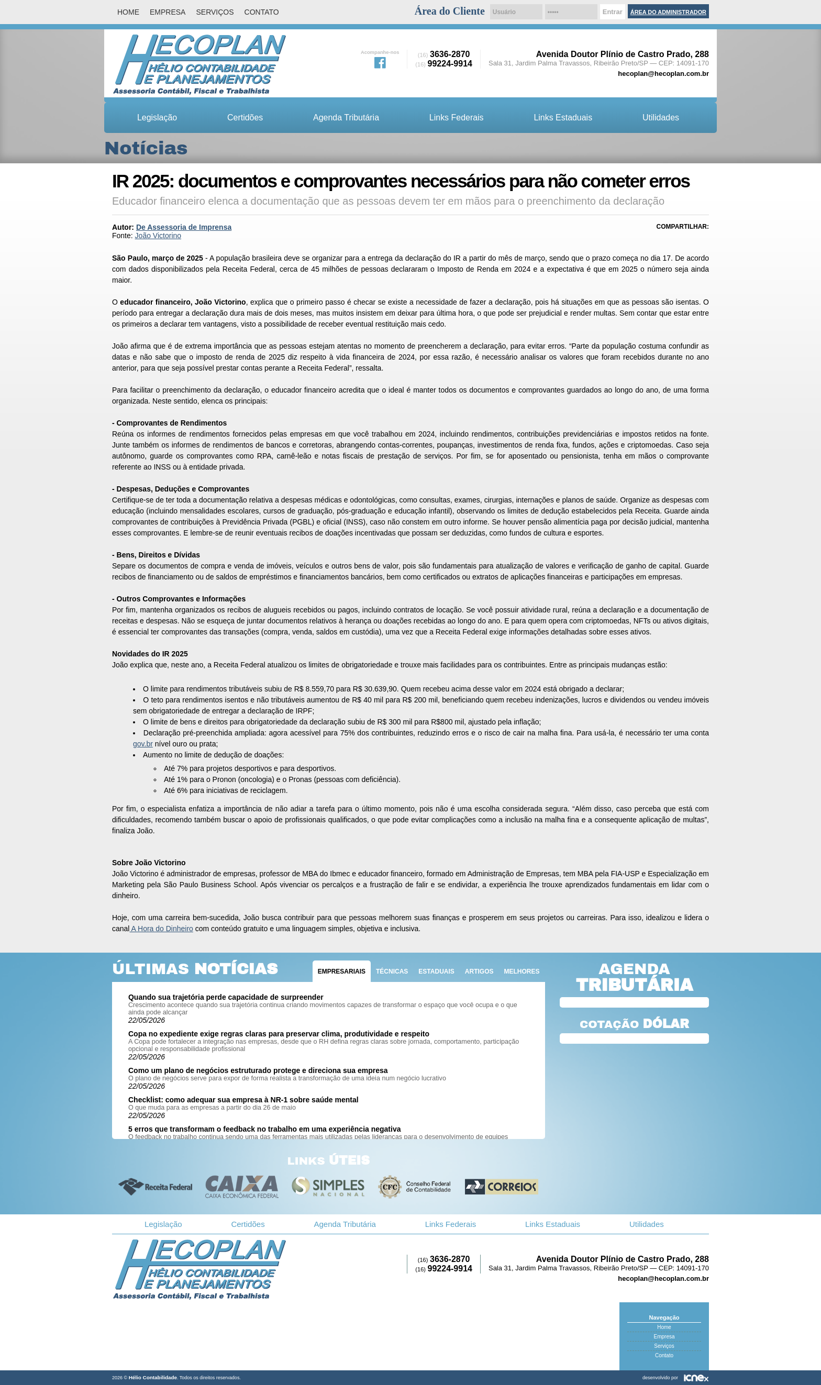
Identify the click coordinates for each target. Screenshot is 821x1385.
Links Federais (456, 117)
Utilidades (660, 117)
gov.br (143, 744)
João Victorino (158, 235)
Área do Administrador (668, 12)
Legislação (157, 117)
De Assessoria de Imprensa (183, 227)
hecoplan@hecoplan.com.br (663, 73)
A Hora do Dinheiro (161, 928)
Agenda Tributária (346, 117)
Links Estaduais (563, 117)
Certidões (245, 117)
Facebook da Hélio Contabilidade (380, 62)
